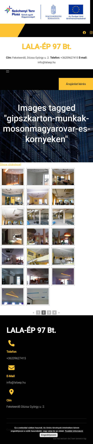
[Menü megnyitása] (7, 71)
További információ (74, 431)
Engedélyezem (48, 435)
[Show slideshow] (10, 164)
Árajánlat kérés (76, 84)
